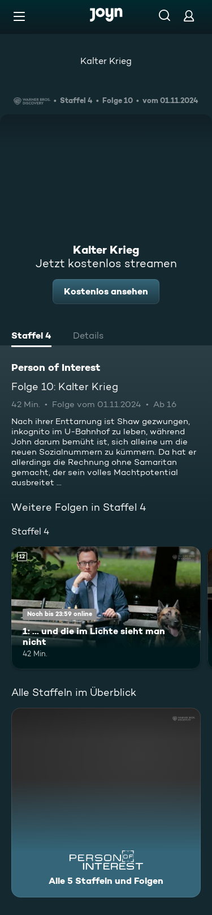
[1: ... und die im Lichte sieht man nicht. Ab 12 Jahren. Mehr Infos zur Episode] (106, 608)
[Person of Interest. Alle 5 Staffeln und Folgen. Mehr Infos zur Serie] (106, 802)
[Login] (189, 15)
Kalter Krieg (106, 60)
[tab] (31, 337)
